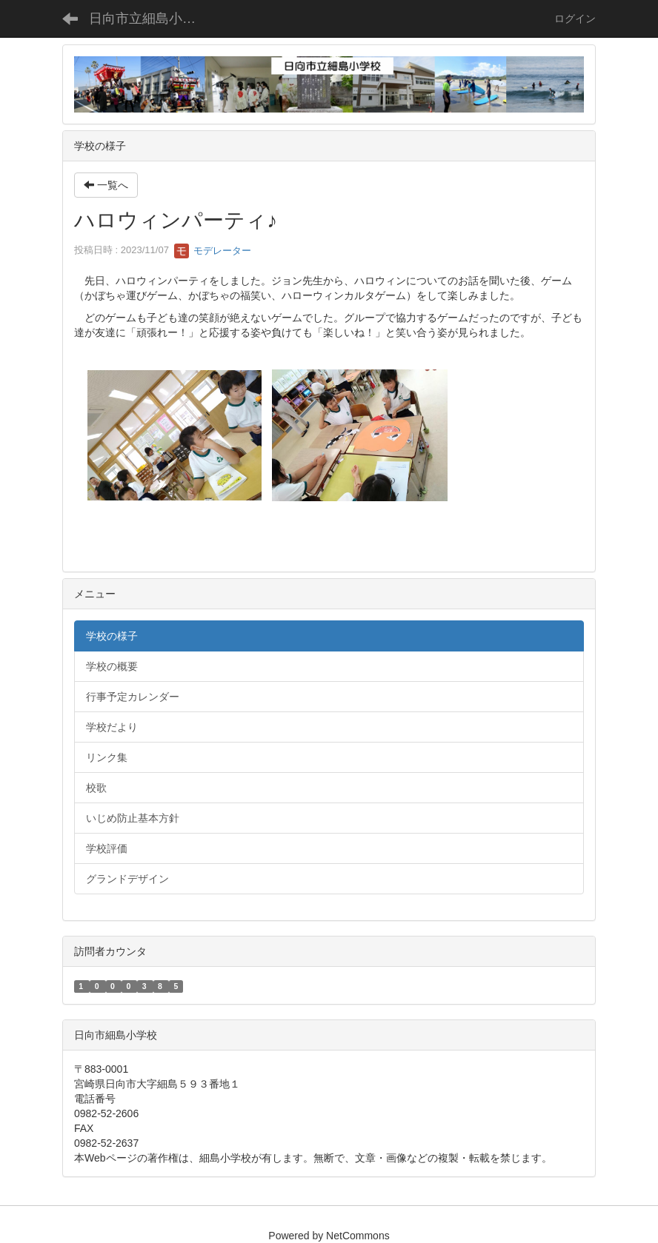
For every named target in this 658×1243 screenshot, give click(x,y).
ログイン (575, 18)
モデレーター (212, 250)
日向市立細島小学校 (149, 18)
